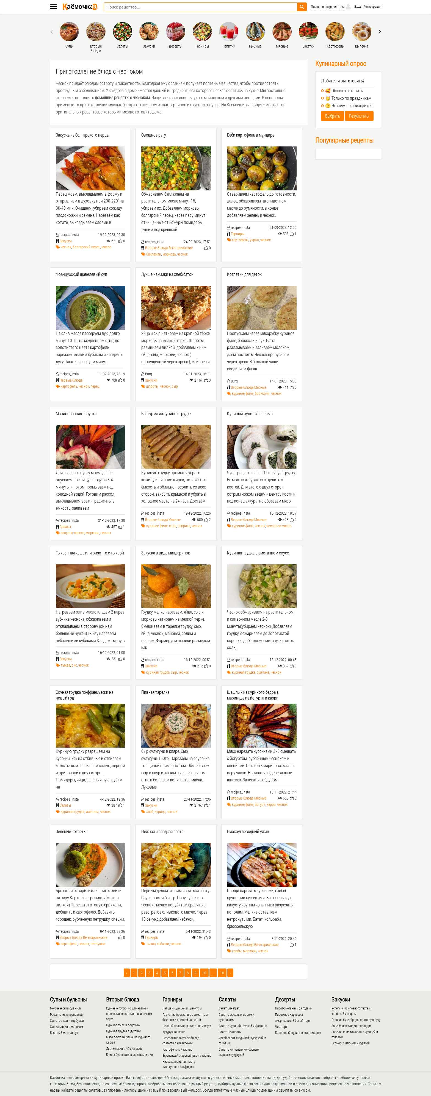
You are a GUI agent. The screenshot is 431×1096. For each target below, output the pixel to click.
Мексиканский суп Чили (66, 1008)
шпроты (152, 386)
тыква (65, 665)
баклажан (153, 254)
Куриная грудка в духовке (123, 1031)
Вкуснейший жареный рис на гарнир (186, 1055)
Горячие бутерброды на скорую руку (355, 1019)
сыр (175, 386)
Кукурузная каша (173, 1032)
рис (74, 665)
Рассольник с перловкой (66, 1014)
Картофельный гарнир (177, 1049)
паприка (184, 525)
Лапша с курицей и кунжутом (181, 1008)
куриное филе (242, 393)
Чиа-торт (281, 1026)
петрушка (97, 943)
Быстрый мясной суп (64, 1032)
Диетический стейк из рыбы (124, 1048)
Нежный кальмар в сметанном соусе (186, 1025)
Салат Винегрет (229, 1008)
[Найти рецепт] (302, 6)
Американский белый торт (292, 1020)
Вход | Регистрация (362, 7)
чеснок (66, 246)
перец (95, 386)
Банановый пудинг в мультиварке (298, 1032)
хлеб (149, 811)
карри (271, 804)
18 (222, 972)
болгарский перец (86, 246)
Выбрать (332, 116)
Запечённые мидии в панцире (351, 1025)
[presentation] (52, 31)
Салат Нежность (230, 1032)
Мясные (260, 387)
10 (204, 972)
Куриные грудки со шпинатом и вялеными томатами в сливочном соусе (129, 1013)
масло (106, 246)
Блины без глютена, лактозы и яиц (129, 1054)
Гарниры (237, 233)
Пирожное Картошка (289, 1014)
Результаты (359, 116)
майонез (92, 811)
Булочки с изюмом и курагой (350, 1043)
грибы (237, 950)
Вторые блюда (156, 247)
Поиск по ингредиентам (327, 6)
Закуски (66, 240)
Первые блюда (71, 380)
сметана (263, 672)
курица (160, 811)
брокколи (262, 393)
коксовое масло (279, 525)
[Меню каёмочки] (53, 7)
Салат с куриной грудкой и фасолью (243, 1025)
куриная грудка (158, 672)
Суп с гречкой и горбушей (67, 1020)
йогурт (260, 804)
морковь (169, 254)
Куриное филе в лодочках (123, 1025)
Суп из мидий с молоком (66, 1026)
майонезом (214, 97)
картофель (240, 239)
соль (172, 525)
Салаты (65, 526)
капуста (67, 532)
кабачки (163, 943)
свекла (79, 532)
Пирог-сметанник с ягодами (293, 1008)
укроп (254, 239)
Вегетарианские (180, 247)
